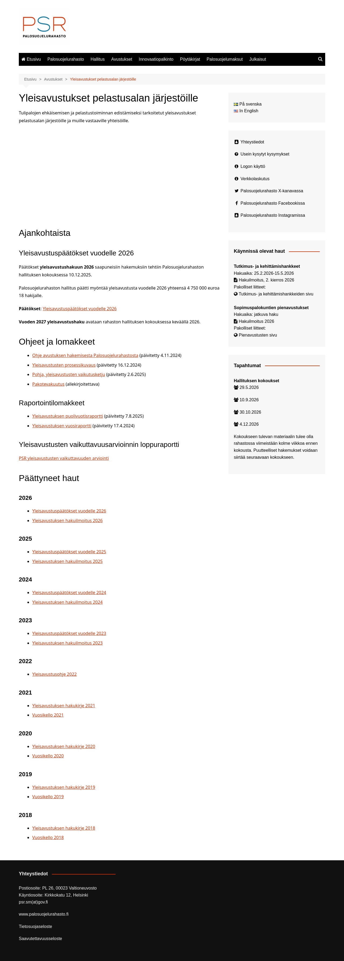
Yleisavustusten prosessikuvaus (64, 365)
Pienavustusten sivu (258, 335)
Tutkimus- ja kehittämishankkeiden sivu (276, 294)
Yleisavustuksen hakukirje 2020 (63, 746)
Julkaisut (257, 59)
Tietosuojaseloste (35, 926)
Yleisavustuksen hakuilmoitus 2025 (67, 561)
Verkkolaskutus (255, 178)
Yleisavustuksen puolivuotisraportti (67, 416)
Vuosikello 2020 (48, 756)
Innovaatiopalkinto (156, 59)
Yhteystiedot (252, 142)
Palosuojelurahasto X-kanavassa (272, 191)
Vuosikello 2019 (48, 797)
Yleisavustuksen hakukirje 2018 (63, 828)
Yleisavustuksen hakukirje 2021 (63, 706)
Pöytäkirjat (190, 59)
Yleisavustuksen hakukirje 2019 (63, 787)
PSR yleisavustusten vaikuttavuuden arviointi (64, 458)
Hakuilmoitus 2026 (256, 321)
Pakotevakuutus (48, 384)
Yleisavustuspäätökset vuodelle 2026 (80, 309)
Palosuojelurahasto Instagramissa (273, 215)
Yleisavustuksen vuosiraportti (61, 426)
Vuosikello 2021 (48, 715)
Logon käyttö (253, 166)
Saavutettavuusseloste (40, 938)
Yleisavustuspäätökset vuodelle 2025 (69, 552)
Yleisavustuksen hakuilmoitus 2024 (67, 602)
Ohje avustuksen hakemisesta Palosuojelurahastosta (85, 355)
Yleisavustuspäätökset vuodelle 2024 (69, 592)
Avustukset (121, 59)
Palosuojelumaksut (225, 59)
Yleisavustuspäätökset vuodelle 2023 (69, 633)
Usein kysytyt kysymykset (265, 154)
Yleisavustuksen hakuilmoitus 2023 (67, 643)
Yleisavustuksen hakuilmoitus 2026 (67, 520)
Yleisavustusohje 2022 (54, 674)
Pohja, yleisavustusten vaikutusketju (68, 374)
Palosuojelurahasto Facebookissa (273, 203)
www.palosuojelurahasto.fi (44, 914)
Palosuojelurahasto (65, 59)
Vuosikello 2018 (48, 837)
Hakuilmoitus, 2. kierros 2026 (266, 280)
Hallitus (98, 59)
